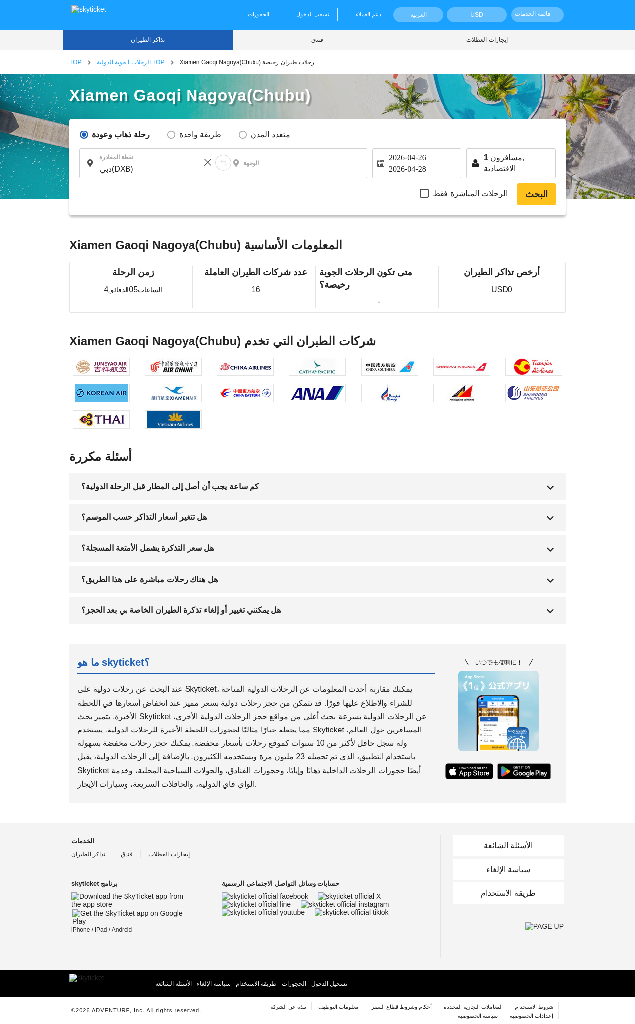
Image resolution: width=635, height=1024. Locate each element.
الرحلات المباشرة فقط (470, 193)
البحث (536, 194)
